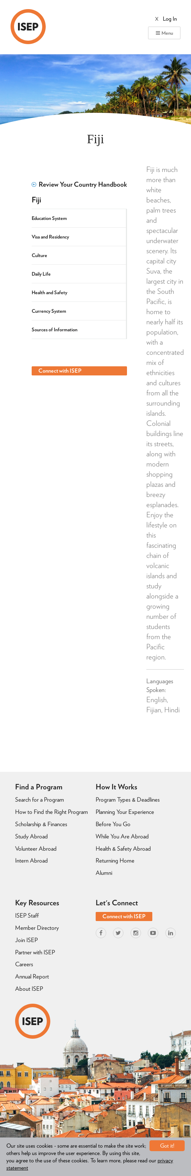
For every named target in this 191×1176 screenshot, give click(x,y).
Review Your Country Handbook (79, 184)
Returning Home (115, 860)
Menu (164, 33)
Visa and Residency (50, 237)
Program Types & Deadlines (128, 799)
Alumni (104, 872)
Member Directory (37, 927)
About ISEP (29, 988)
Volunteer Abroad (36, 848)
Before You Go (113, 824)
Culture (39, 255)
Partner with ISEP (35, 952)
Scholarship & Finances (41, 824)
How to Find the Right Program (51, 811)
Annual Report (32, 976)
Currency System (49, 311)
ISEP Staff (27, 915)
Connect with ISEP (60, 370)
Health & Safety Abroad (123, 848)
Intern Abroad (31, 860)
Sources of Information (54, 329)
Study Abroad (31, 836)
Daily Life (41, 274)
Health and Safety (49, 292)
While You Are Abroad (122, 836)
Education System (49, 218)
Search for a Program (39, 799)
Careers (24, 964)
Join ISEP (26, 939)
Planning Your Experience (125, 811)
